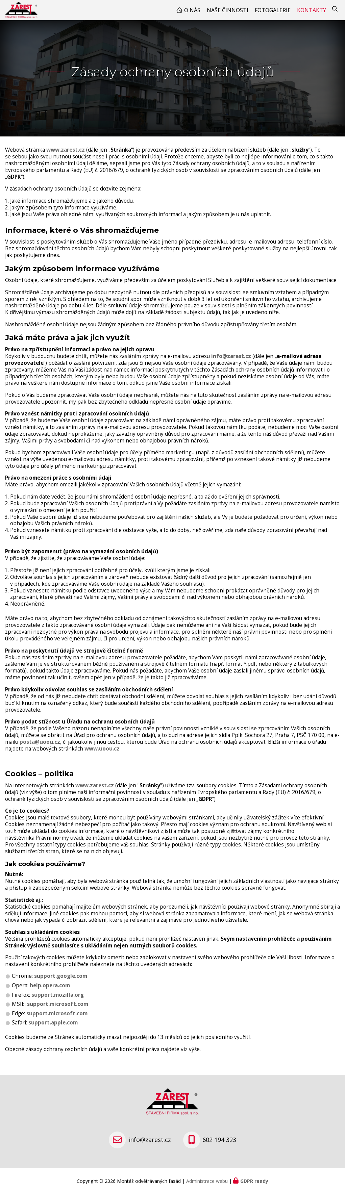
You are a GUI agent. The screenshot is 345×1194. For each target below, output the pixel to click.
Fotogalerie (273, 13)
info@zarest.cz (231, 362)
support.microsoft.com (57, 1010)
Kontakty (311, 13)
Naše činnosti (227, 13)
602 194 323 (219, 1140)
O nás (192, 13)
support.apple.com (53, 1029)
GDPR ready (254, 1181)
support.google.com (60, 982)
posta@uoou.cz (40, 748)
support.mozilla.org (57, 1001)
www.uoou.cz (102, 755)
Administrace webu (207, 1181)
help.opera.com (50, 992)
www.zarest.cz (65, 156)
